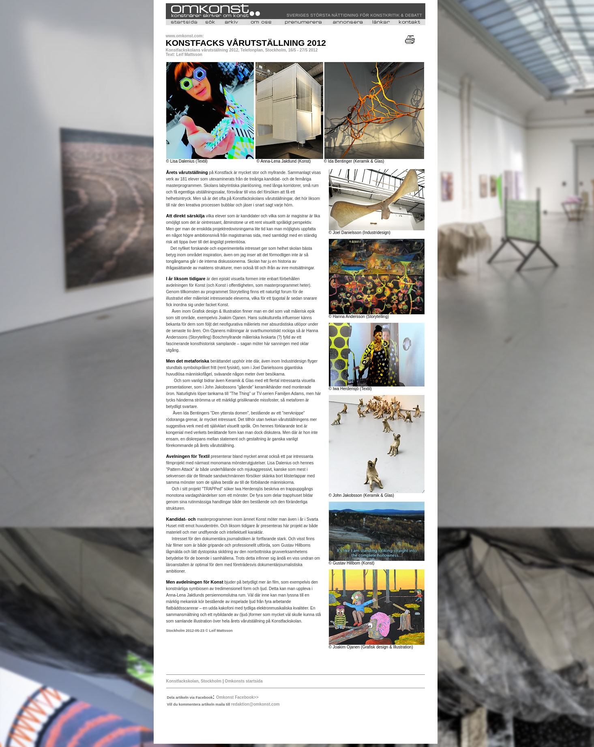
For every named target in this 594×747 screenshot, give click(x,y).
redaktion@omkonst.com (255, 704)
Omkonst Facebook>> (237, 697)
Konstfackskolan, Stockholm (194, 681)
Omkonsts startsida (243, 681)
